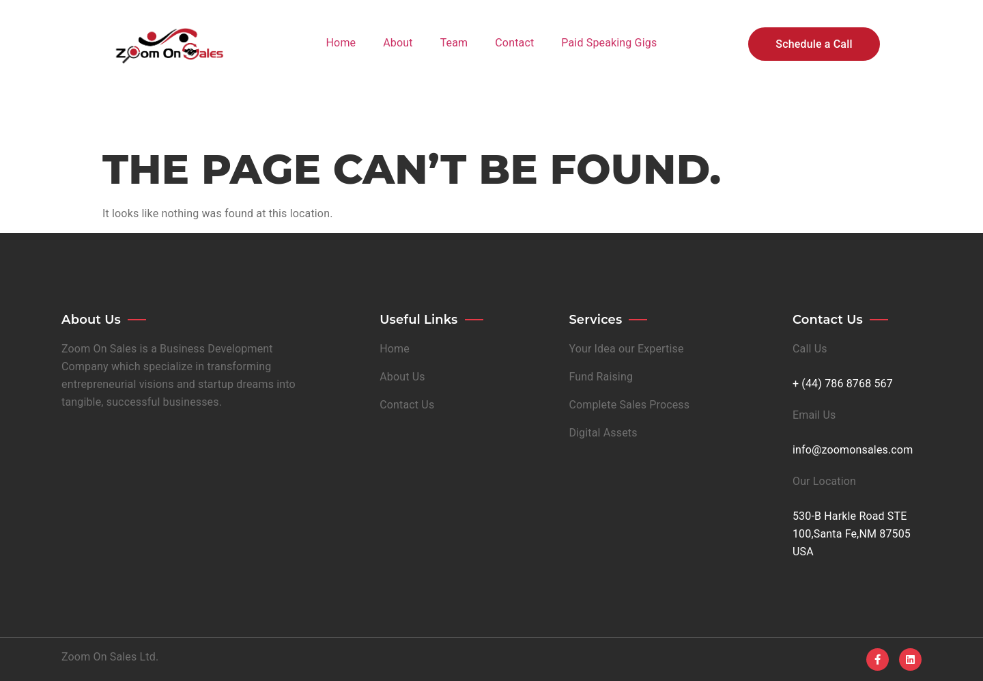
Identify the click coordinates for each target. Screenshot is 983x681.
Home (341, 42)
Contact (514, 42)
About (397, 42)
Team (454, 42)
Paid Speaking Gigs (609, 42)
